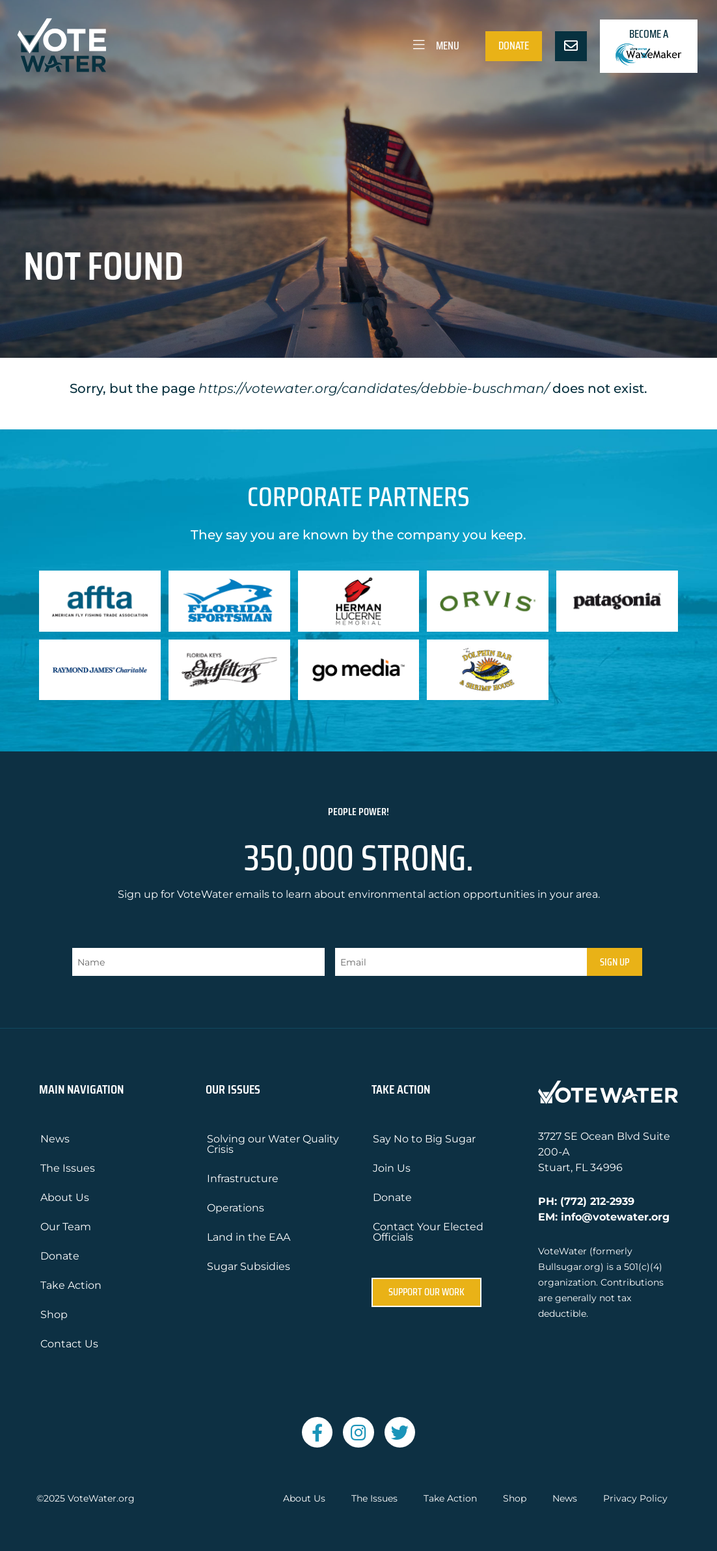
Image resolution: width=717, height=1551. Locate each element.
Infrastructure (242, 1178)
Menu (435, 45)
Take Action (70, 1285)
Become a (648, 45)
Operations (235, 1208)
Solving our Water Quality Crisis (273, 1144)
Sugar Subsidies (248, 1266)
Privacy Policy (635, 1498)
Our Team (65, 1227)
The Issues (67, 1168)
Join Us (392, 1168)
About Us (64, 1197)
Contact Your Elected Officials (428, 1232)
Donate (513, 45)
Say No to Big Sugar (424, 1139)
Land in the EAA (248, 1237)
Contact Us (69, 1344)
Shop (54, 1314)
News (55, 1139)
